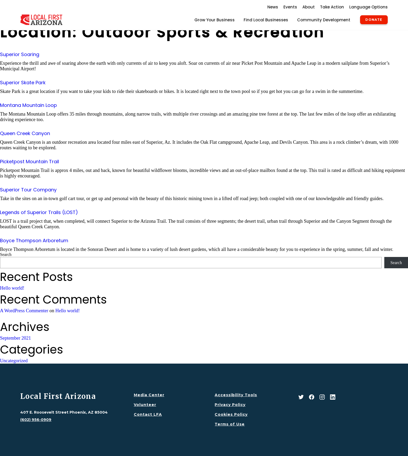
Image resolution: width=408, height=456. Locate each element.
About (308, 7)
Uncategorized (14, 360)
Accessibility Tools (236, 395)
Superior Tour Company (28, 189)
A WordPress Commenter (24, 310)
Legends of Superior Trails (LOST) (39, 212)
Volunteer (145, 404)
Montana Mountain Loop (28, 105)
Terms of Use (230, 424)
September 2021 (15, 338)
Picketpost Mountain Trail (29, 161)
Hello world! (12, 288)
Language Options (368, 7)
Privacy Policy (230, 404)
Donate (373, 19)
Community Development (323, 20)
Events (290, 7)
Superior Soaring (19, 54)
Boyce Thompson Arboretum (34, 240)
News (272, 7)
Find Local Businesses (266, 20)
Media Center (149, 395)
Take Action (332, 7)
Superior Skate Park (23, 82)
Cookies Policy (231, 414)
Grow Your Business (214, 20)
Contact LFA (148, 414)
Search (6, 254)
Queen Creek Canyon (25, 133)
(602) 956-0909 (35, 419)
